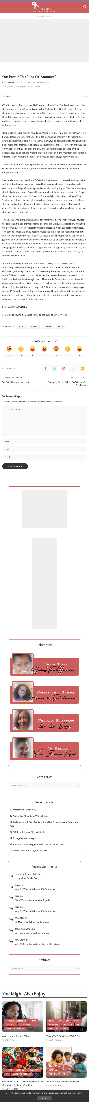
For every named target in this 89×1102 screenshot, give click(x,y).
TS (37, 1024)
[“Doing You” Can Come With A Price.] (66, 1016)
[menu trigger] (6, 7)
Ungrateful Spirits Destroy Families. (32, 932)
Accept (44, 1098)
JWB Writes (60, 314)
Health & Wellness (17, 1020)
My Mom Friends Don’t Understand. (32, 922)
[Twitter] (54, 368)
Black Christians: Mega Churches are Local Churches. (38, 844)
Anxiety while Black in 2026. (26, 809)
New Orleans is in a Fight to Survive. (30, 850)
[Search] (85, 7)
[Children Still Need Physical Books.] (66, 1061)
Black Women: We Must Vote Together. (33, 900)
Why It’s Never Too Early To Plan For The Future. (37, 943)
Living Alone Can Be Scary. (27, 878)
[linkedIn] (73, 368)
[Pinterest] (64, 368)
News (35, 1020)
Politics (68, 1024)
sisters (36, 219)
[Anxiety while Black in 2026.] (22, 1016)
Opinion (19, 87)
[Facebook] (45, 368)
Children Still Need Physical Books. (29, 832)
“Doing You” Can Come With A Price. (30, 815)
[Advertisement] (44, 40)
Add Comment (43, 83)
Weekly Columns (32, 87)
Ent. (5, 87)
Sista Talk (26, 1024)
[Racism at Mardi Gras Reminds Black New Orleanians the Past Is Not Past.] (22, 1061)
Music (11, 87)
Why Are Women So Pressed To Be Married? (36, 889)
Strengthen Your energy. (24, 838)
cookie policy (77, 1093)
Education (55, 1066)
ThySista (10, 83)
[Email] (82, 368)
